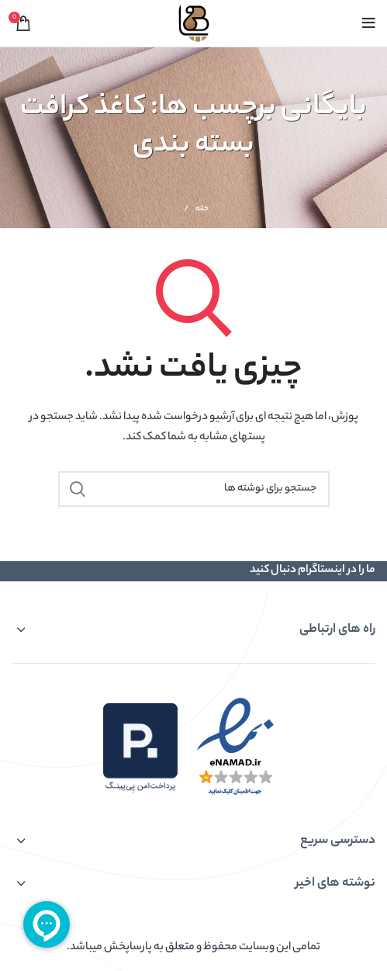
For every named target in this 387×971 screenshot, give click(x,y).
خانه (202, 209)
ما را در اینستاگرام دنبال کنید (312, 570)
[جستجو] (194, 489)
